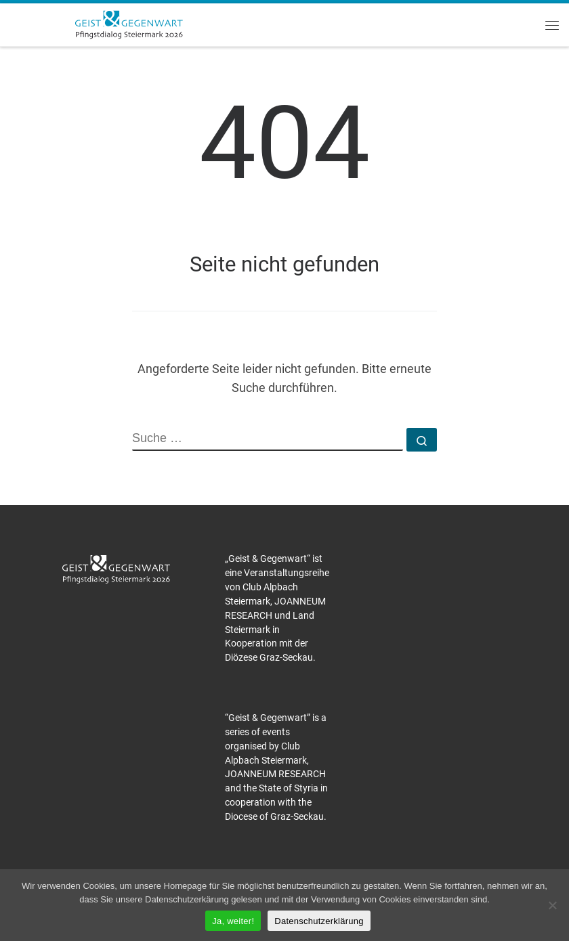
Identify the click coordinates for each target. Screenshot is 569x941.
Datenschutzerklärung (318, 921)
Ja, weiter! (233, 921)
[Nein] (552, 905)
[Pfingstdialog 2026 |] (128, 23)
